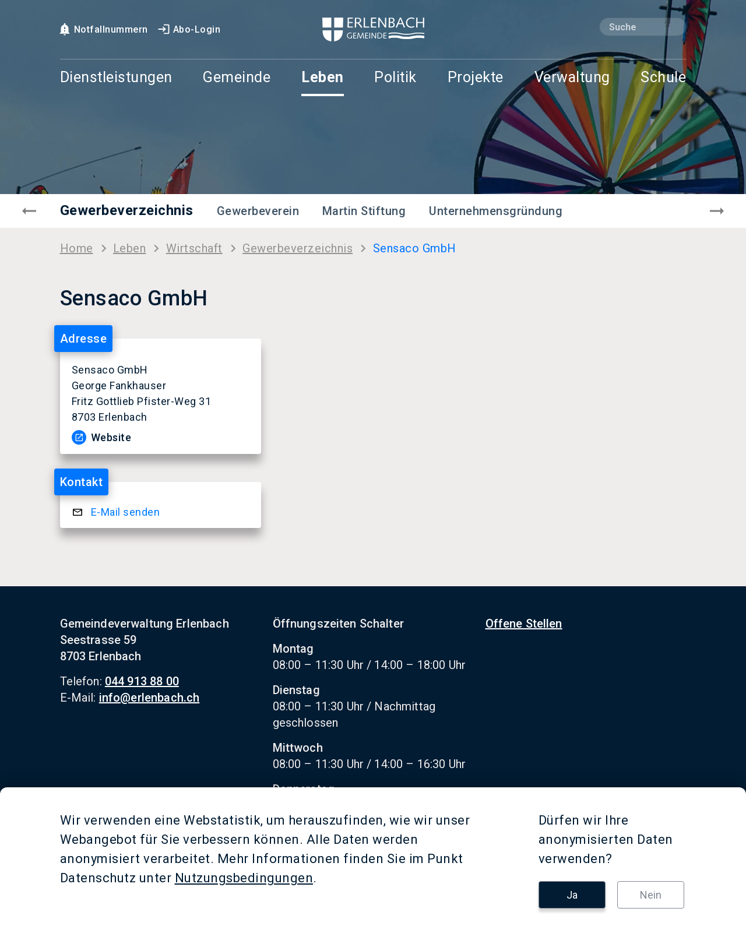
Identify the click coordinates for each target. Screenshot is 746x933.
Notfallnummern (103, 29)
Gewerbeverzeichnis (126, 210)
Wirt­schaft (194, 248)
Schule (663, 78)
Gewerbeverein (258, 211)
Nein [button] (650, 895)
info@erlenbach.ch (149, 698)
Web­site (111, 437)
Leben (322, 78)
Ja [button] (572, 895)
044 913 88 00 (142, 681)
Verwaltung (572, 78)
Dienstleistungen (116, 78)
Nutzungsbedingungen (244, 878)
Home (76, 248)
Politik (395, 78)
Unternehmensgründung (495, 211)
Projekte (476, 78)
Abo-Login (189, 29)
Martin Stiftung (364, 211)
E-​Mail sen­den (125, 512)
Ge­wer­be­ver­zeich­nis (297, 248)
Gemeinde (236, 78)
